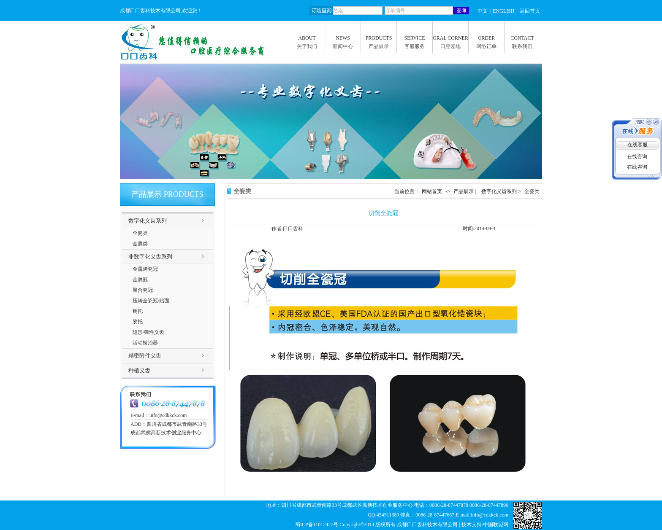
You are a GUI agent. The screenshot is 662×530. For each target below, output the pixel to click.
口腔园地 (450, 46)
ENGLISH (503, 11)
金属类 (140, 244)
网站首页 (432, 191)
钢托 (138, 311)
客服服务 (414, 46)
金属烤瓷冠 (145, 269)
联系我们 (522, 46)
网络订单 (486, 46)
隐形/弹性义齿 (148, 332)
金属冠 (140, 279)
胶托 (138, 322)
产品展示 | (465, 191)
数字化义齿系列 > (501, 191)
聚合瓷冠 (143, 290)
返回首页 (530, 11)
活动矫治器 (145, 343)
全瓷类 (140, 233)
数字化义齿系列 (147, 221)
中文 (483, 11)
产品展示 (379, 46)
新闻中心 (343, 46)
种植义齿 (139, 370)
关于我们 (307, 46)
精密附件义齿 (144, 355)
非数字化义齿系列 (150, 256)
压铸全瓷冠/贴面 (151, 301)
